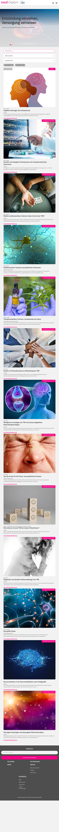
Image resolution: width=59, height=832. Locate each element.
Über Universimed (34, 768)
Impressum (22, 784)
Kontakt (32, 770)
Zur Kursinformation (10, 118)
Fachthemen (10, 761)
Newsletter (29, 748)
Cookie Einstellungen (22, 787)
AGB (20, 779)
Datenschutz (22, 782)
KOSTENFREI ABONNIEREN (29, 757)
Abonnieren (33, 772)
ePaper (9, 764)
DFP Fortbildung (35, 761)
